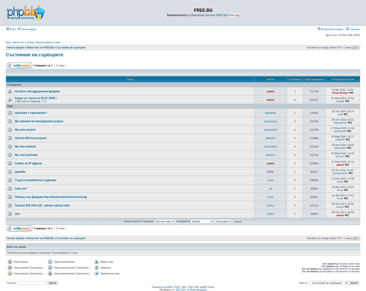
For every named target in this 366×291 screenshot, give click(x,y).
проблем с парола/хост (31, 113)
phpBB (168, 287)
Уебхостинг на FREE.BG (40, 47)
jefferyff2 (270, 138)
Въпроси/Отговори (330, 29)
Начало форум (15, 47)
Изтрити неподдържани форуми (37, 91)
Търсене (353, 29)
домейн (20, 171)
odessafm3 (270, 146)
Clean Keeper (340, 92)
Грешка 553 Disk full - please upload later (42, 205)
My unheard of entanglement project (39, 121)
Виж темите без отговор (20, 42)
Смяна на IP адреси (28, 163)
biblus (270, 213)
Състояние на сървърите (71, 47)
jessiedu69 (270, 129)
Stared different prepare (31, 138)
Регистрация (27, 29)
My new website (25, 146)
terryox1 (270, 155)
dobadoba (270, 112)
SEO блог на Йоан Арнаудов (191, 289)
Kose (271, 180)
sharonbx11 (271, 121)
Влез (11, 29)
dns (17, 214)
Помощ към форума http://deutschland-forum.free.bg (51, 197)
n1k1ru (270, 205)
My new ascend (25, 129)
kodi (340, 114)
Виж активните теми (48, 42)
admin (270, 91)
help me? (21, 188)
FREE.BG (222, 15)
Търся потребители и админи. (36, 180)
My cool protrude (26, 155)
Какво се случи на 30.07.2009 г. (36, 98)
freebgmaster (340, 173)
